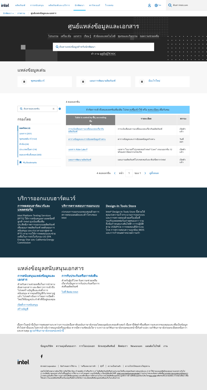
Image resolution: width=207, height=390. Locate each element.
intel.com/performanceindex (128, 373)
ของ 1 (138, 173)
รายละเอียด (146, 118)
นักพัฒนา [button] (79, 5)
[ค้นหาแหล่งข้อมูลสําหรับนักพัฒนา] (103, 47)
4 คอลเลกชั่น (73, 101)
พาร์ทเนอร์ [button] (94, 5)
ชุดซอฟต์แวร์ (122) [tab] (28, 138)
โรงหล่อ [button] (109, 5)
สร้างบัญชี (23, 309)
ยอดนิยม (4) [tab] (24, 128)
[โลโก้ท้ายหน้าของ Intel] (24, 361)
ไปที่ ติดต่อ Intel (70, 292)
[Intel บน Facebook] (41, 357)
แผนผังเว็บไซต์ (152, 346)
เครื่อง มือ (66, 36)
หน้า (121, 173)
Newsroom (136, 346)
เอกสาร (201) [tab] (25, 133)
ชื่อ (90, 121)
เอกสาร (78, 36)
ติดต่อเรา (123, 346)
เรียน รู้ (87, 36)
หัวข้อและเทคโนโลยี (104, 36)
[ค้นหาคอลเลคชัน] (37, 109)
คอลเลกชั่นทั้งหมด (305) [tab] (30, 154)
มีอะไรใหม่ (154, 80)
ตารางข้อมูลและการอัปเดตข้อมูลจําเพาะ (87, 139)
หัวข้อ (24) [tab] (24, 144)
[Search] (21, 108)
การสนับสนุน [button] (37, 5)
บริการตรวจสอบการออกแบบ (80, 206)
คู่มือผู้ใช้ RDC (108, 53)
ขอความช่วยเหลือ (149, 36)
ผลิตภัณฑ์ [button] (20, 5)
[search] (57, 47)
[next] (145, 173)
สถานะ (183, 118)
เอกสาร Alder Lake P (78, 149)
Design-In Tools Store (121, 206)
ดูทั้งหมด (154, 173)
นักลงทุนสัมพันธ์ (106, 346)
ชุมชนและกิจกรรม (128, 36)
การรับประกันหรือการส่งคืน (80, 276)
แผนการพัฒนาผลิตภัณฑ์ (103, 80)
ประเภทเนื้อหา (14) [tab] (28, 149)
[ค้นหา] (170, 5)
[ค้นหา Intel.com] (189, 5)
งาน (165, 346)
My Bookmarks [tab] (28, 162)
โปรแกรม (53, 36)
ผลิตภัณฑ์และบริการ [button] (59, 5)
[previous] (114, 173)
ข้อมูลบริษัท (46, 346)
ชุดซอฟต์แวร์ (38, 80)
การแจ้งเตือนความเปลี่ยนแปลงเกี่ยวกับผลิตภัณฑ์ (86, 130)
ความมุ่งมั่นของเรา (66, 346)
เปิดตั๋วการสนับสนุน (28, 304)
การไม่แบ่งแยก (87, 346)
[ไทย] (158, 5)
